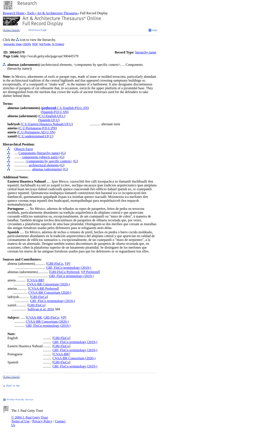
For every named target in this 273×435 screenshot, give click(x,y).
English (51, 116)
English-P (69, 108)
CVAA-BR (35, 280)
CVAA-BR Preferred (43, 288)
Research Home (14, 13)
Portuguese (32, 132)
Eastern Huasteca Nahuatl (45, 124)
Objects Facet (23, 149)
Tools (30, 13)
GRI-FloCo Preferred (64, 272)
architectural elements (44, 165)
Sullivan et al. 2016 (41, 309)
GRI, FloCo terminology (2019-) (68, 267)
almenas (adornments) (47, 169)
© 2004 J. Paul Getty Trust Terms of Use (29, 419)
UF (59, 116)
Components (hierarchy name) (39, 153)
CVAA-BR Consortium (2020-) (48, 284)
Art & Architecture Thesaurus (57, 13)
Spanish (44, 120)
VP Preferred (90, 272)
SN (85, 108)
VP (67, 263)
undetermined (34, 136)
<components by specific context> (48, 161)
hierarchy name (145, 52)
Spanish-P (48, 112)
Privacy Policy (42, 421)
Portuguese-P (35, 128)
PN (53, 128)
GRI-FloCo (55, 263)
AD (43, 132)
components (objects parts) (40, 157)
